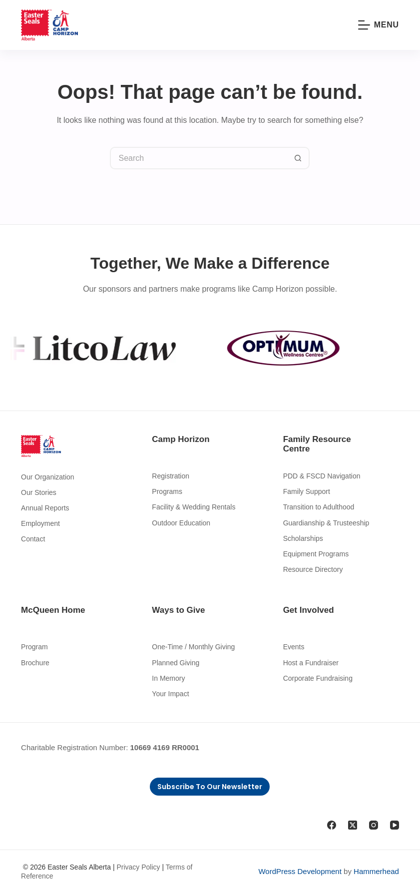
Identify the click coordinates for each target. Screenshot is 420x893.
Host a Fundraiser (311, 663)
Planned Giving (175, 663)
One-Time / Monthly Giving (193, 647)
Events (294, 647)
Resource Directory (313, 569)
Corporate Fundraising (318, 678)
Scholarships (303, 538)
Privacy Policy (138, 867)
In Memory (168, 678)
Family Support (306, 491)
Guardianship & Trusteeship (326, 523)
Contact (33, 539)
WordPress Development (299, 871)
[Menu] (378, 24)
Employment (40, 523)
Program (34, 647)
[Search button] (298, 158)
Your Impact (170, 694)
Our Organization (47, 477)
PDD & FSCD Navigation (322, 476)
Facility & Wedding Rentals (193, 507)
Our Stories (38, 492)
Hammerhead (376, 871)
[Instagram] (373, 825)
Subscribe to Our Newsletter (209, 787)
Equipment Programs (316, 554)
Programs (167, 491)
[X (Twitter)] (352, 825)
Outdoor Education (181, 523)
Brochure (35, 663)
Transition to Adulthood (319, 507)
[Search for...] (198, 158)
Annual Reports (45, 508)
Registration (170, 476)
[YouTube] (394, 825)
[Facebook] (331, 825)
